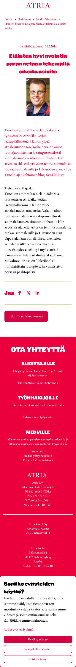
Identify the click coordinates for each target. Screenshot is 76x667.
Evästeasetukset (38, 659)
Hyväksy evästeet (38, 639)
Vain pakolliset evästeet (38, 649)
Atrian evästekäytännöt (19, 629)
